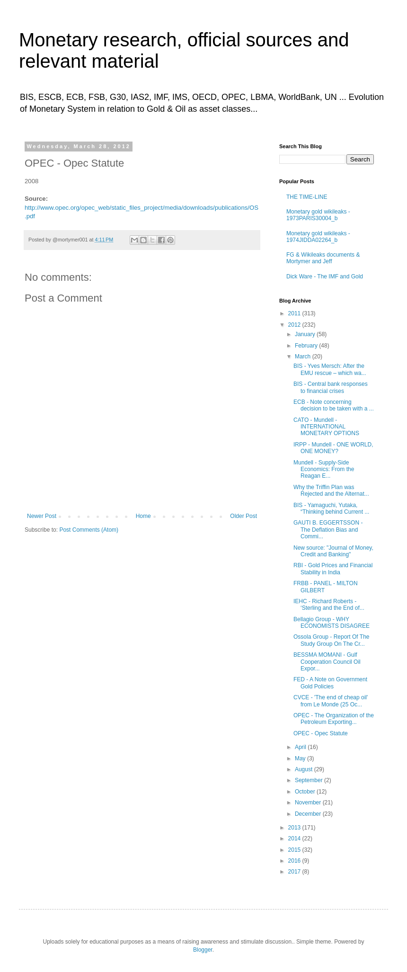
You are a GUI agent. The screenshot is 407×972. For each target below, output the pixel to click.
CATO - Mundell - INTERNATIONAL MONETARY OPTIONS (326, 427)
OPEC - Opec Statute (320, 733)
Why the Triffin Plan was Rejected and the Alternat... (331, 490)
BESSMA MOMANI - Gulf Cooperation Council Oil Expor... (327, 661)
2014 (295, 838)
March (303, 356)
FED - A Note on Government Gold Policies (330, 682)
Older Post (243, 516)
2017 (295, 871)
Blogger (202, 949)
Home (143, 516)
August (304, 769)
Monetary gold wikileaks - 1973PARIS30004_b (318, 215)
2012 (295, 324)
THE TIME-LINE (306, 197)
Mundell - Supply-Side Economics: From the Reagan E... (323, 469)
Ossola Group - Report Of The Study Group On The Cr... (331, 640)
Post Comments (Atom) (88, 529)
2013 (295, 827)
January (306, 334)
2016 (295, 860)
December (309, 814)
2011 (295, 313)
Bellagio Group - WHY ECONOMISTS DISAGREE (331, 622)
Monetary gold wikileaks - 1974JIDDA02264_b (318, 236)
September (309, 780)
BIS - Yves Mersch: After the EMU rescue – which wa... (329, 369)
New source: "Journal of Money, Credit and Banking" (333, 551)
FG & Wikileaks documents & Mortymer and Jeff (323, 258)
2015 (295, 850)
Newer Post (41, 516)
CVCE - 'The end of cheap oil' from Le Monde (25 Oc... (330, 700)
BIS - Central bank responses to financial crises (330, 387)
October (306, 791)
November (309, 802)
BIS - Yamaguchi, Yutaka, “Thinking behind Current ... (331, 508)
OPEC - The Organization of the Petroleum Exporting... (333, 718)
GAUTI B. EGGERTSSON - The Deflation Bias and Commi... (328, 529)
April (301, 747)
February (307, 345)
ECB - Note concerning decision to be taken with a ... (333, 405)
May (301, 758)
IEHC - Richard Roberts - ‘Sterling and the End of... (328, 604)
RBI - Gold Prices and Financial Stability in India (332, 568)
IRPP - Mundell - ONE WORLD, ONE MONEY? (333, 448)
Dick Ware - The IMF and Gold (324, 276)
